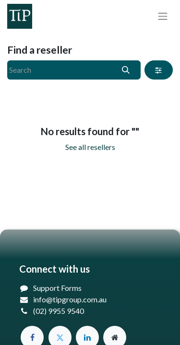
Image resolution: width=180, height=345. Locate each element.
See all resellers (90, 146)
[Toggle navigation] (163, 16)
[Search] (126, 70)
